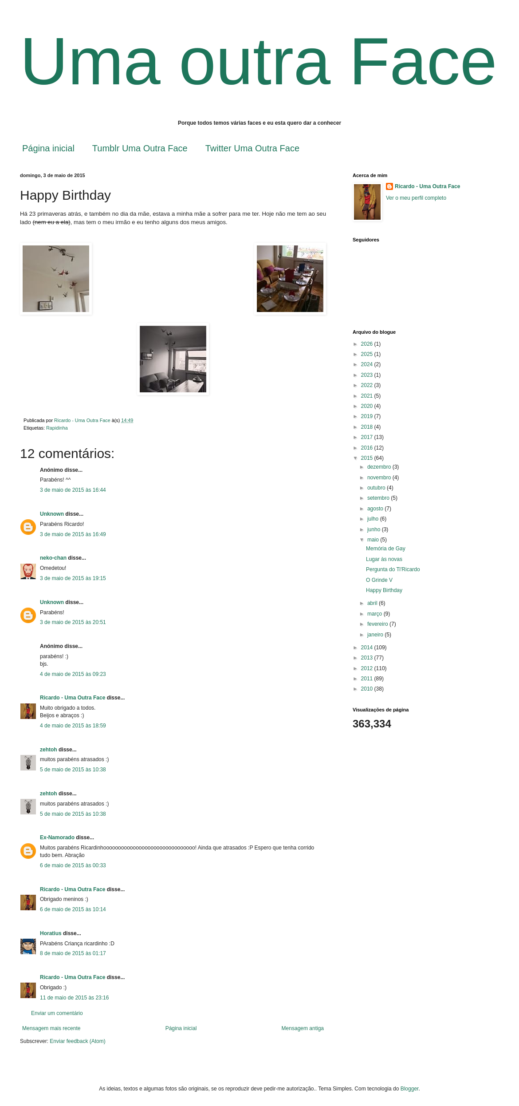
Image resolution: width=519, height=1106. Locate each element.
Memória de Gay (385, 548)
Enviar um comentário (57, 1013)
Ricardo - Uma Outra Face (72, 698)
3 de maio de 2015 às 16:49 (73, 534)
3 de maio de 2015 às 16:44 (73, 490)
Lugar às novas (384, 559)
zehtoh (48, 750)
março (375, 614)
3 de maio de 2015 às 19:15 (73, 578)
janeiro (376, 635)
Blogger (410, 1089)
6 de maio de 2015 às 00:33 (73, 865)
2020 (367, 406)
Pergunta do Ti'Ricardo (393, 569)
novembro (380, 477)
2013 (367, 658)
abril (373, 603)
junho (374, 529)
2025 (367, 354)
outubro (377, 488)
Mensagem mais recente (51, 1028)
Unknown (52, 514)
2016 (367, 448)
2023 (367, 375)
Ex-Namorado (57, 837)
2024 (367, 364)
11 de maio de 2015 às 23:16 (74, 998)
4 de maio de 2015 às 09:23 (73, 674)
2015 (367, 458)
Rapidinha (57, 428)
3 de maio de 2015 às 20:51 (73, 622)
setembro (379, 498)
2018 (367, 427)
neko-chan (53, 558)
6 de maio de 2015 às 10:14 (73, 909)
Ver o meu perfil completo (416, 198)
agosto (376, 509)
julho (373, 519)
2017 (367, 437)
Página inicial (48, 148)
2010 (367, 689)
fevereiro (378, 624)
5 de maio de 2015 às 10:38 (73, 769)
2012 (367, 668)
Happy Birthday (384, 590)
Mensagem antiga (303, 1028)
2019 (367, 416)
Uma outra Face (258, 61)
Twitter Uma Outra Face (252, 148)
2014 (367, 647)
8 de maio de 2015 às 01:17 (73, 953)
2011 (367, 678)
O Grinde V (379, 580)
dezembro (380, 467)
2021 (367, 396)
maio (373, 540)
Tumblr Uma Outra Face (140, 148)
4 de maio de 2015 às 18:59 (73, 726)
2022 (367, 385)
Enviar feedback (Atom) (77, 1041)
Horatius (51, 933)
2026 (367, 344)
